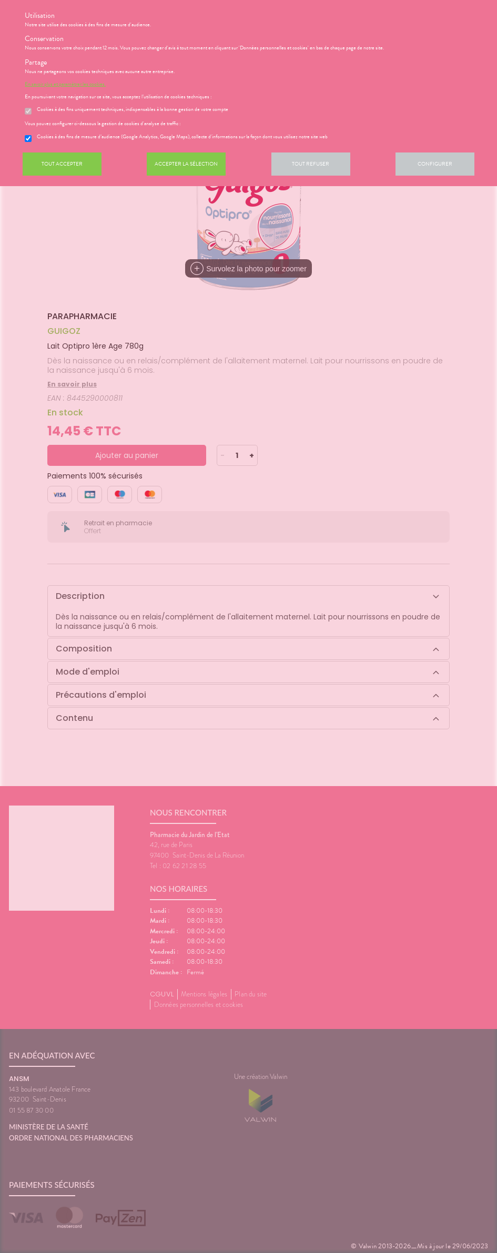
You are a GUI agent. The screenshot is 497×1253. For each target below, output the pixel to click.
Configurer (435, 164)
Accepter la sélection (186, 164)
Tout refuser (310, 164)
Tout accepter (62, 164)
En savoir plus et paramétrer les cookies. (65, 84)
